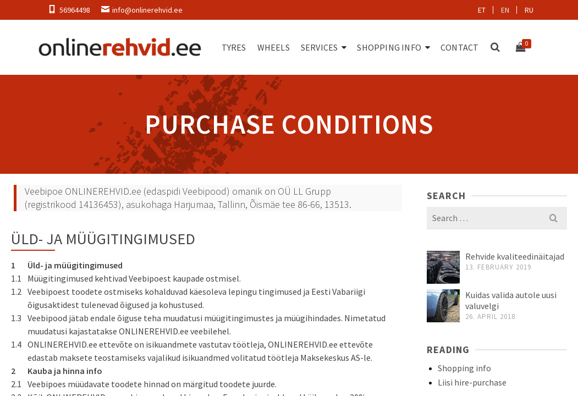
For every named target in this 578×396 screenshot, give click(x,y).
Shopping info (389, 47)
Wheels (273, 47)
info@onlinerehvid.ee (147, 10)
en (505, 10)
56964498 (74, 10)
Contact (459, 47)
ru (529, 10)
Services (319, 47)
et (482, 10)
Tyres (234, 47)
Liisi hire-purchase (472, 382)
